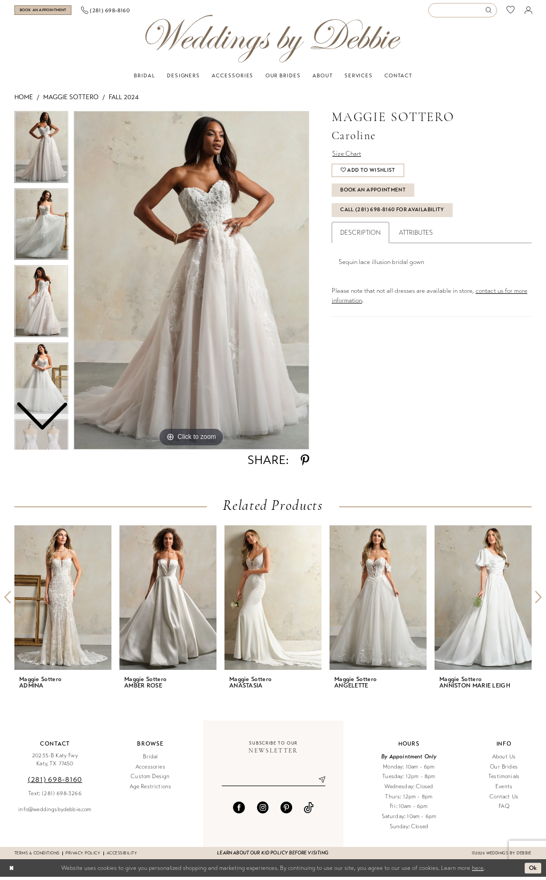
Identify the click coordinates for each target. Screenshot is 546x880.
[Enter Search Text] (462, 12)
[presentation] (62, 601)
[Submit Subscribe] (317, 783)
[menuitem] (54, 12)
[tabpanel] (191, 284)
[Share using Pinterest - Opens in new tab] (305, 464)
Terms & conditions (36, 856)
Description (360, 235)
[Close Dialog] (11, 871)
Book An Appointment (373, 193)
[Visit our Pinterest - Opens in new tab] (286, 811)
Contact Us (503, 799)
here (478, 871)
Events (503, 790)
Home (23, 100)
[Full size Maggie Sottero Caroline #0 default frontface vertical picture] (191, 284)
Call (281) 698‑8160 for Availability (392, 213)
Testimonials (503, 780)
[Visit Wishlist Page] (511, 12)
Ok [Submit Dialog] (533, 871)
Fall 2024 (124, 100)
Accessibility (122, 856)
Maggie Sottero (71, 100)
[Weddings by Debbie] (272, 42)
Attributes (416, 235)
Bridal (150, 760)
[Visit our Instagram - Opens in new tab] (263, 811)
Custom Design (150, 780)
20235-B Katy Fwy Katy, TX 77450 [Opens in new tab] (55, 763)
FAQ (504, 809)
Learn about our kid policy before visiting (272, 856)
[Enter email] (273, 783)
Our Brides (504, 769)
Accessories (150, 769)
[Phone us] (126, 11)
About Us (504, 760)
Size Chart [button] (346, 157)
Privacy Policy (83, 856)
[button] (528, 11)
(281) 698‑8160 (55, 782)
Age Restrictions (151, 790)
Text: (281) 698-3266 (54, 796)
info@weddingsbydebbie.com (54, 812)
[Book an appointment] (53, 12)
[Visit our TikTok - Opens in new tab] (309, 811)
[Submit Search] (490, 12)
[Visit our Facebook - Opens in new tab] (239, 811)
